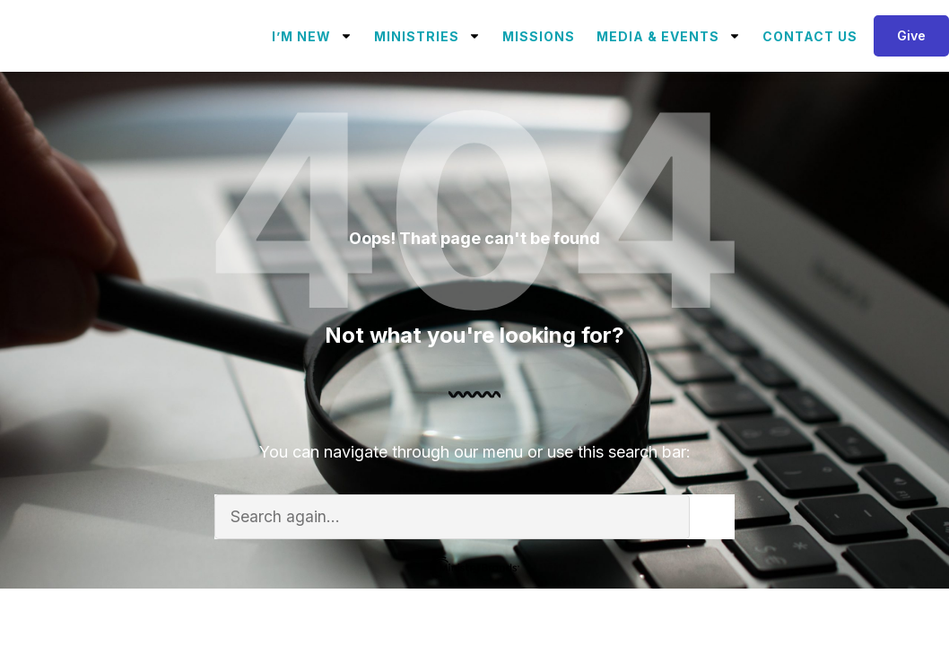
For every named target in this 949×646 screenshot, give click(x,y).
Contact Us (810, 36)
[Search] (712, 516)
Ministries (427, 36)
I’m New (312, 36)
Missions (538, 36)
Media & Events (668, 36)
